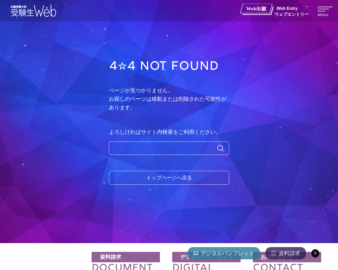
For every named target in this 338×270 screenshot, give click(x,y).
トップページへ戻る (169, 178)
